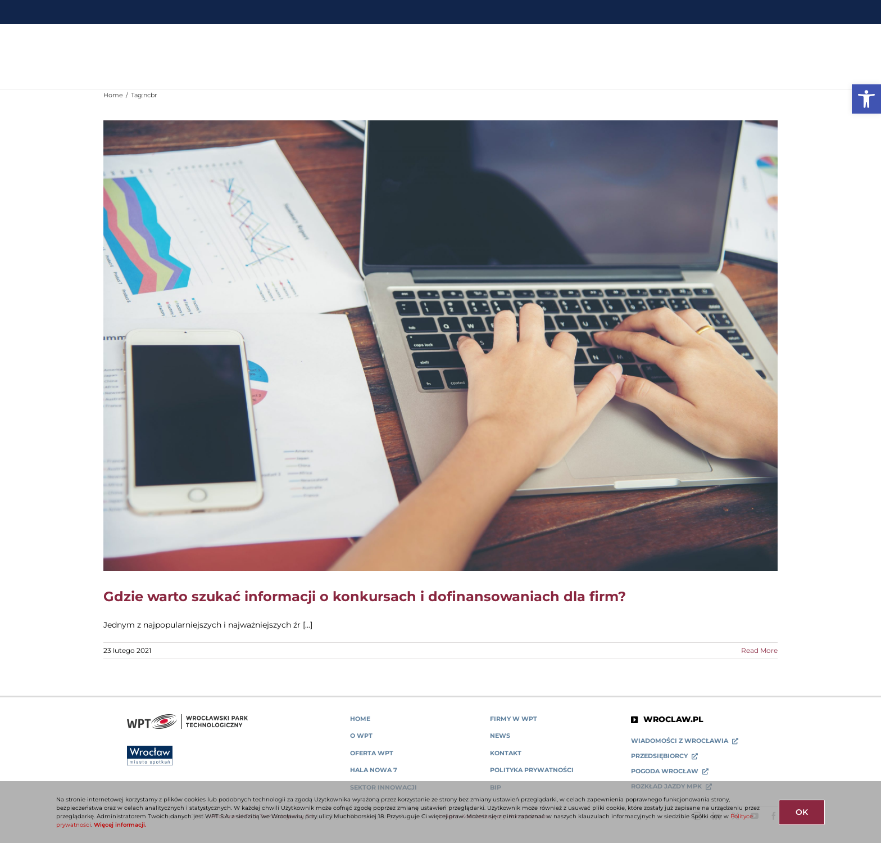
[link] (866, 99)
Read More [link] (759, 650)
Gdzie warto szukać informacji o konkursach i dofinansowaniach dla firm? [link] (364, 596)
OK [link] (802, 812)
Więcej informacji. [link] (120, 824)
